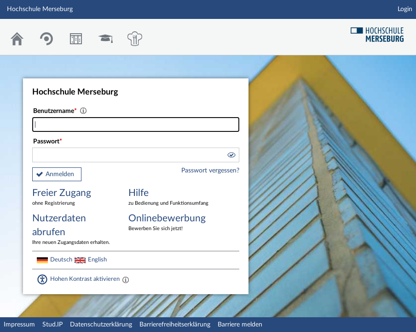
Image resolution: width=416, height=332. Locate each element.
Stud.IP (52, 324)
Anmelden (60, 174)
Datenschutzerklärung (101, 324)
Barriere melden (240, 324)
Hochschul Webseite (380, 31)
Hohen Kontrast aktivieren (85, 279)
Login (405, 9)
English (97, 259)
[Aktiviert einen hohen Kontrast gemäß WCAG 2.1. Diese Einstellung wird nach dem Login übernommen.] (125, 279)
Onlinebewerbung (169, 222)
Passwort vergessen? (210, 170)
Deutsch (61, 259)
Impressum (19, 324)
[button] (231, 156)
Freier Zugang (73, 197)
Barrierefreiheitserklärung (174, 324)
